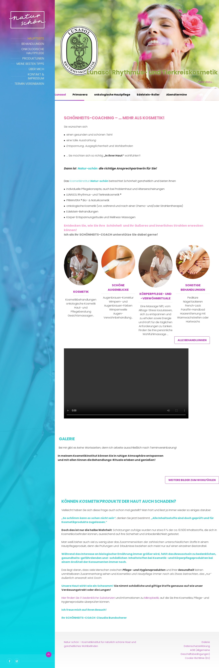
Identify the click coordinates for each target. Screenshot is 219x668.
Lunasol (60, 95)
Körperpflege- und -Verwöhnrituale (155, 296)
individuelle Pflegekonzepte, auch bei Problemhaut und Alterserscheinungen (115, 189)
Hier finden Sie (88, 598)
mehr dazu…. (206, 82)
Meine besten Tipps (30, 64)
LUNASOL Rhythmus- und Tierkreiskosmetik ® (93, 195)
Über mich (36, 69)
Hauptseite (36, 38)
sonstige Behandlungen (193, 287)
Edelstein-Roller (148, 95)
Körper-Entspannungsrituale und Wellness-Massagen (100, 217)
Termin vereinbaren (29, 84)
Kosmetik (81, 292)
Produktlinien (33, 58)
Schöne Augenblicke (118, 287)
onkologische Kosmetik (81, 206)
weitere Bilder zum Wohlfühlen (192, 480)
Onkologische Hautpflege (32, 51)
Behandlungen (32, 44)
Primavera (80, 95)
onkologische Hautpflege (112, 95)
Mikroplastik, (151, 598)
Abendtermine (176, 95)
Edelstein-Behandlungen (82, 211)
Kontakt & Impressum (36, 76)
